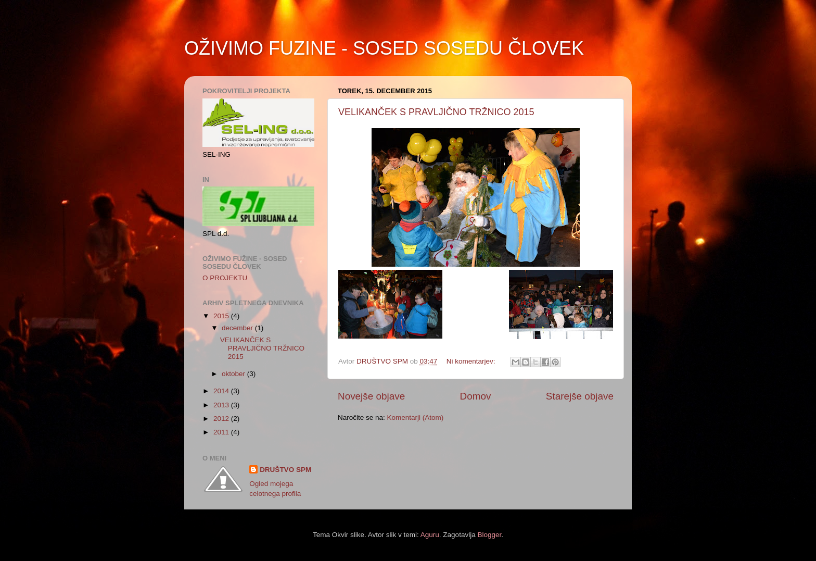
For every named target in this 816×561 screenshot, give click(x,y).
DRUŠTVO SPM (285, 469)
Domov (475, 396)
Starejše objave (580, 396)
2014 (222, 391)
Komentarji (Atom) (415, 417)
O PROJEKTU (224, 278)
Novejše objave (371, 396)
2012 (222, 418)
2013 (222, 405)
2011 (222, 432)
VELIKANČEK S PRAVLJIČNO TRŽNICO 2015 (436, 112)
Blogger (489, 535)
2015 (222, 316)
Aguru (429, 535)
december (238, 328)
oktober (234, 374)
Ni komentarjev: (472, 361)
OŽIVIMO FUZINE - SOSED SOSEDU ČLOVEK (384, 48)
